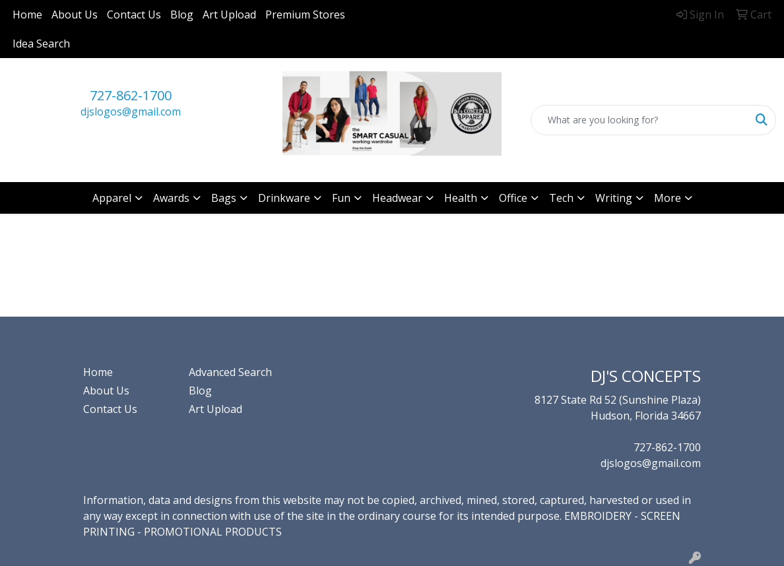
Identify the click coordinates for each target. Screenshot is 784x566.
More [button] (667, 198)
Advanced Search (230, 372)
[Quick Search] (639, 120)
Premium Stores (305, 14)
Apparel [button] (111, 198)
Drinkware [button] (284, 198)
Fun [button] (341, 198)
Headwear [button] (397, 198)
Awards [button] (171, 198)
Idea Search (41, 43)
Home (27, 14)
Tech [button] (561, 198)
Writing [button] (613, 198)
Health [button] (460, 198)
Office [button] (513, 198)
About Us (74, 14)
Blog (181, 14)
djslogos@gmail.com (131, 111)
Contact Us (134, 14)
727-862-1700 (131, 95)
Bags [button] (223, 198)
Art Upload (229, 14)
